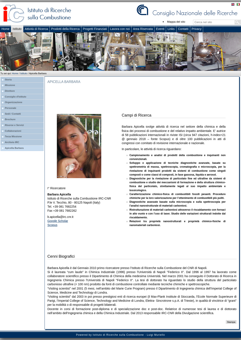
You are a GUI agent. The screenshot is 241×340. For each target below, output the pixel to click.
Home (15, 73)
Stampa (231, 322)
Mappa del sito (176, 21)
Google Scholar (57, 221)
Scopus (52, 225)
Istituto (23, 73)
